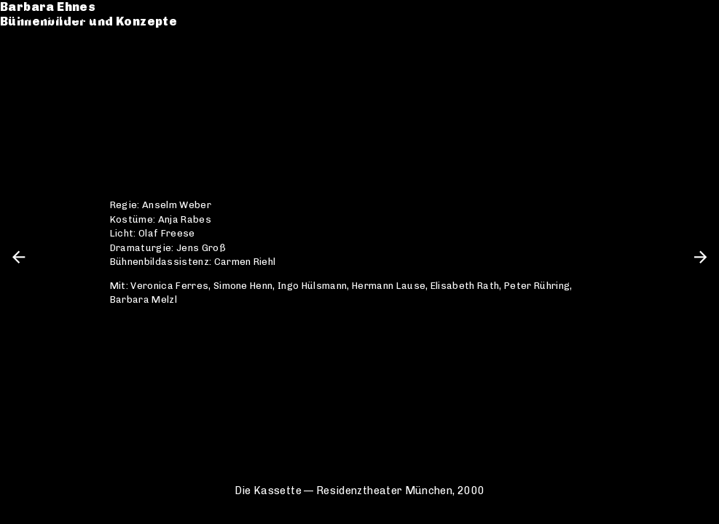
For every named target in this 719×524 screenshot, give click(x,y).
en (697, 16)
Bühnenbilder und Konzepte (103, 31)
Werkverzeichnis (70, 56)
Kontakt (41, 85)
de (672, 16)
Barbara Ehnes (62, 16)
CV (23, 70)
